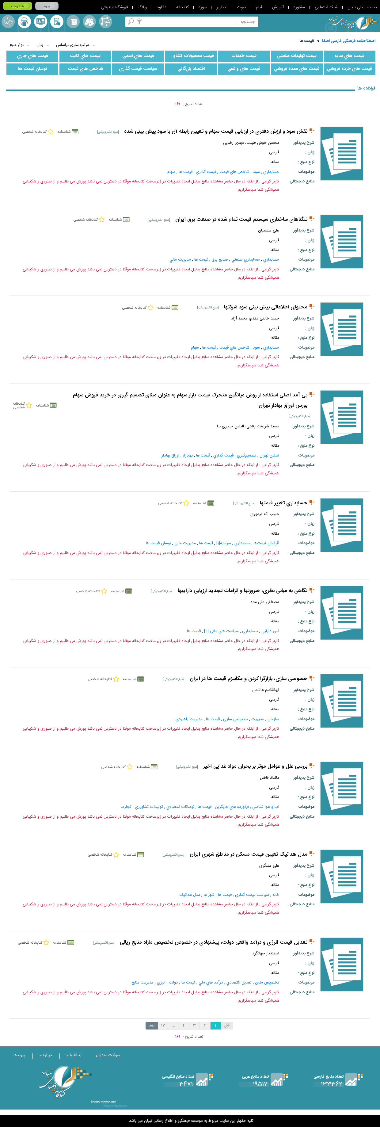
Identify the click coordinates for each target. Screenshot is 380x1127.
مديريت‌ (257, 719)
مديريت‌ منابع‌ (142, 982)
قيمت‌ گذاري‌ (206, 172)
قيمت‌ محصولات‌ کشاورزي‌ (190, 56)
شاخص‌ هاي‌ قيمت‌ (85, 69)
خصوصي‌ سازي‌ (235, 719)
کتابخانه (182, 7)
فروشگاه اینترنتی (114, 7)
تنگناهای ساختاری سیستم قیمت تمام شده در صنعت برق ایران (241, 219)
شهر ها (209, 895)
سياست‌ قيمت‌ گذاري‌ (138, 69)
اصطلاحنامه (105, 21)
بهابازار (188, 455)
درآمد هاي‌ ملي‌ (211, 982)
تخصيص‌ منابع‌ (267, 982)
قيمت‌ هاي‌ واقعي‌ (243, 69)
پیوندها (19, 1055)
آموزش (278, 7)
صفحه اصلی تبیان (362, 7)
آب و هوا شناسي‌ (265, 807)
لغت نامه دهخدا (8, 21)
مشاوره (299, 7)
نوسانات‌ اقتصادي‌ (180, 807)
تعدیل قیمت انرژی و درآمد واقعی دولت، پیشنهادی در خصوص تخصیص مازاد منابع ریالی (213, 942)
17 (163, 1025)
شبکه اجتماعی (326, 7)
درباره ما (45, 1055)
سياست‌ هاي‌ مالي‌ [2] (221, 631)
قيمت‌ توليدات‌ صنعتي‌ (297, 56)
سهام (171, 172)
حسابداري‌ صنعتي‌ (245, 259)
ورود (47, 6)
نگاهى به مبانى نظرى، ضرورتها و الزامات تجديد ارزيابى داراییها (242, 590)
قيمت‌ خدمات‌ (243, 56)
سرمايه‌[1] (223, 543)
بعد (151, 1025)
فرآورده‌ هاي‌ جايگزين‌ (232, 807)
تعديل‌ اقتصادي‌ (239, 982)
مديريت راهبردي (189, 719)
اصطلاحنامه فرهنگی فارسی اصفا (348, 41)
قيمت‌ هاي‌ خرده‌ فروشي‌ (349, 69)
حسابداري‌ (271, 172)
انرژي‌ (161, 982)
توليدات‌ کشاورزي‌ (149, 807)
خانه (275, 895)
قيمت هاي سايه (349, 56)
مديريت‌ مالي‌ (180, 259)
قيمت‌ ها (306, 41)
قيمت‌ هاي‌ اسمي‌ (138, 56)
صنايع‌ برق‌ (219, 259)
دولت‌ (173, 982)
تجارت (126, 807)
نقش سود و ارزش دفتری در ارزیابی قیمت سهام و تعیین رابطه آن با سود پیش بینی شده (215, 131)
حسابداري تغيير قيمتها (283, 503)
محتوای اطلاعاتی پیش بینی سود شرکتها (265, 307)
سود (256, 172)
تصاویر (221, 7)
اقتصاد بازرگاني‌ (191, 69)
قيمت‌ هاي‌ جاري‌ (32, 56)
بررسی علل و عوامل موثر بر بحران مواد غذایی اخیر (255, 766)
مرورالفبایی (73, 21)
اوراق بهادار (170, 455)
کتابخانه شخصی (56, 21)
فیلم (259, 7)
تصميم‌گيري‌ (246, 455)
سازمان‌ (273, 719)
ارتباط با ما (74, 1055)
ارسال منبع (24, 21)
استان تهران (269, 455)
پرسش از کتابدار (40, 21)
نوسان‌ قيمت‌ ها (32, 69)
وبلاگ (142, 7)
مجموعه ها (89, 21)
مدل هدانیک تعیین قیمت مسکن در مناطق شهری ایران (248, 854)
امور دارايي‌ (270, 631)
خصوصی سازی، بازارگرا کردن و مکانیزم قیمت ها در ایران (248, 678)
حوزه (203, 7)
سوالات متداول (108, 1055)
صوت (241, 7)
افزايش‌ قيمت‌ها (266, 543)
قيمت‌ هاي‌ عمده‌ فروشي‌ (296, 69)
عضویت (17, 6)
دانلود (161, 7)
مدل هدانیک (190, 895)
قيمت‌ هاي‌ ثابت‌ (85, 56)
